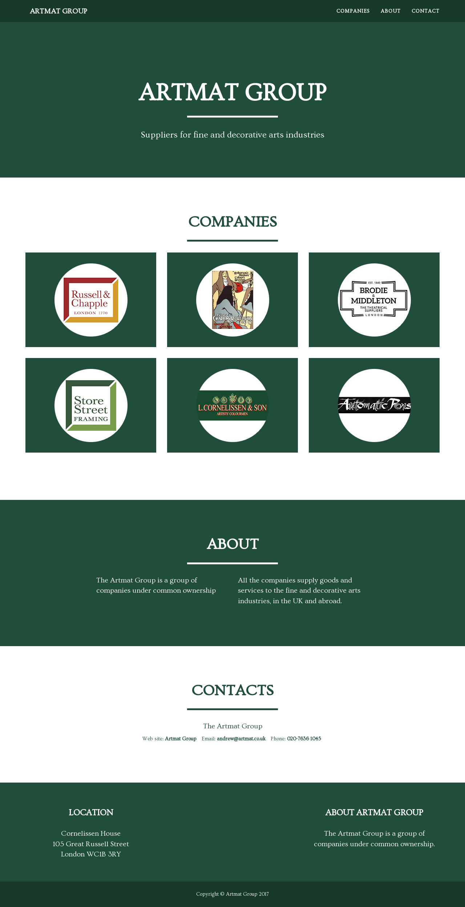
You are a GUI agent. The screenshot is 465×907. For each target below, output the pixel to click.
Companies (353, 18)
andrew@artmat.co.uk (241, 739)
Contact (426, 18)
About (391, 18)
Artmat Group (64, 18)
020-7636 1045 (304, 739)
